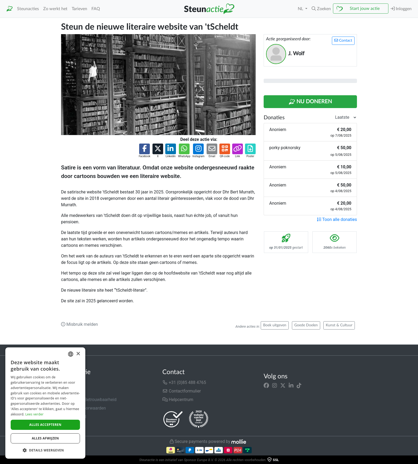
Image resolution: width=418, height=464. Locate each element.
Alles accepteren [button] (45, 424)
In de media (72, 391)
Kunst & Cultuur (339, 325)
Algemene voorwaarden (83, 408)
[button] (321, 8)
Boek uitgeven (274, 325)
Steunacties (28, 9)
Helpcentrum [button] (177, 399)
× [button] (78, 354)
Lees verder (34, 414)
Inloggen (401, 8)
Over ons (69, 382)
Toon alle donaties (337, 219)
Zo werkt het (55, 9)
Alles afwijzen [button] (45, 438)
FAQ (95, 9)
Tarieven (79, 9)
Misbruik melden (79, 324)
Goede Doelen (306, 325)
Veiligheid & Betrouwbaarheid (88, 399)
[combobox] (70, 354)
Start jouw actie (365, 8)
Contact (343, 40)
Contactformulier (181, 391)
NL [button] (301, 9)
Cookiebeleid (73, 425)
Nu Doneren (310, 102)
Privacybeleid (73, 416)
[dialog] (45, 403)
